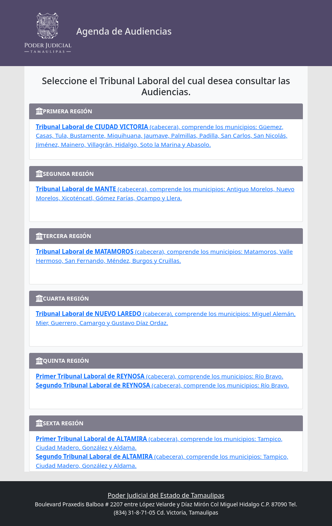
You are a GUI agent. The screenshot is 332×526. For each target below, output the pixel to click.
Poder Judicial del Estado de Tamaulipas (166, 495)
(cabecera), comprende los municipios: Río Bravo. (159, 376)
